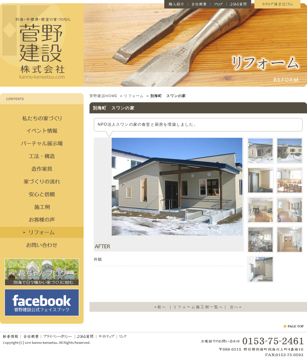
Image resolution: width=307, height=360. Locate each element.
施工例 (42, 206)
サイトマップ (106, 335)
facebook (42, 302)
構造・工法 (42, 156)
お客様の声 (42, 219)
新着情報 (10, 335)
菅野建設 (42, 45)
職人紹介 (176, 4)
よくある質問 (239, 4)
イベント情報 (42, 130)
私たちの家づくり (42, 117)
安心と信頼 (42, 194)
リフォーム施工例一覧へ (198, 307)
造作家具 (42, 168)
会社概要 (199, 4)
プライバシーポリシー (58, 335)
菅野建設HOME (103, 96)
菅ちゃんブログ (42, 272)
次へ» (236, 307)
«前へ (160, 307)
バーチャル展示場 (42, 143)
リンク (122, 335)
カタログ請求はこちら (277, 4)
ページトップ (294, 326)
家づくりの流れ (42, 181)
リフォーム (42, 232)
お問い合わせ (42, 245)
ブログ (218, 4)
